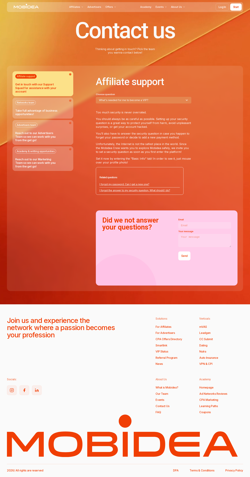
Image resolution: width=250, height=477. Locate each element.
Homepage (206, 387)
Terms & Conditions (202, 470)
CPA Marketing (208, 400)
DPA (175, 470)
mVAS (203, 326)
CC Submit (206, 339)
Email (181, 219)
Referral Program (166, 357)
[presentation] (204, 272)
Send (184, 256)
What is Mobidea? (167, 387)
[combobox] (143, 100)
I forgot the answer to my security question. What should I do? (134, 190)
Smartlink (161, 345)
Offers (110, 6)
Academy (145, 6)
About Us (178, 6)
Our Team (162, 393)
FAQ (158, 412)
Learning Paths (208, 406)
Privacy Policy (234, 470)
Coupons (205, 412)
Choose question (105, 94)
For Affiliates (163, 326)
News (159, 364)
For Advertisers (165, 333)
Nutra (202, 351)
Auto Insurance (208, 357)
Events (161, 6)
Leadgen (205, 333)
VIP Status (162, 351)
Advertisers (94, 6)
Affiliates (76, 6)
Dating (203, 345)
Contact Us (162, 406)
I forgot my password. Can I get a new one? (124, 184)
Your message (185, 231)
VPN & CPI (205, 364)
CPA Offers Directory (169, 339)
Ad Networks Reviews (213, 393)
